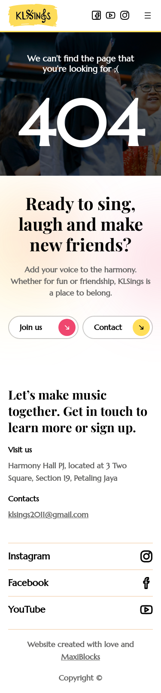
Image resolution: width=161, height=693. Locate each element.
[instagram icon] (125, 15)
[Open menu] (148, 15)
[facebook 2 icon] (96, 15)
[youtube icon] (110, 15)
